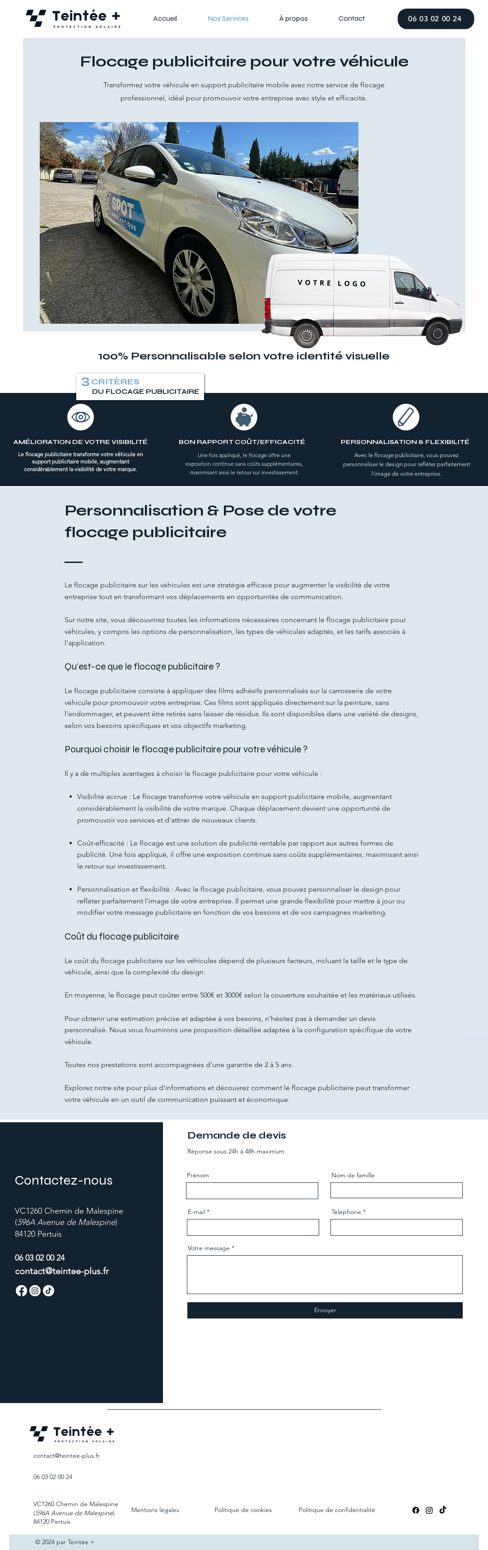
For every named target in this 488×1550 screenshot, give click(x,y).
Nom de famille (353, 1175)
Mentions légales (155, 1510)
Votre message (209, 1248)
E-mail (196, 1212)
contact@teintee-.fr (66, 1455)
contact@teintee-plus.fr (62, 1271)
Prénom (198, 1175)
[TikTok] (442, 1510)
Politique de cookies (243, 1510)
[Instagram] (429, 1510)
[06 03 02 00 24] (436, 19)
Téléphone (346, 1212)
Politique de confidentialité (337, 1510)
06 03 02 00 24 (52, 1477)
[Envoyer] (325, 1310)
